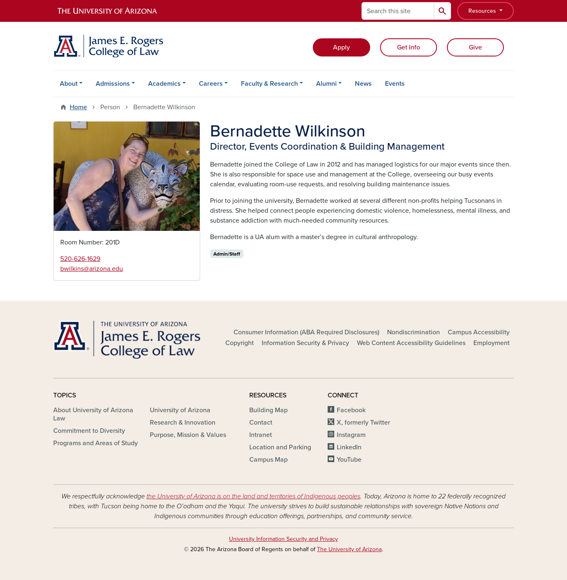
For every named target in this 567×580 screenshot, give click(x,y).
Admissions (113, 84)
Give (475, 47)
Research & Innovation (182, 422)
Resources (483, 10)
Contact (260, 422)
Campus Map (268, 460)
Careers (211, 84)
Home (78, 107)
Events (395, 84)
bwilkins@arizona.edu (91, 269)
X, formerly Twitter (363, 422)
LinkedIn (349, 447)
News (363, 84)
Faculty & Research (269, 84)
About (69, 84)
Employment (491, 343)
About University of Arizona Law (93, 414)
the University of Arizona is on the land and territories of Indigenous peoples (253, 496)
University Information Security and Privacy (283, 538)
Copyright (239, 343)
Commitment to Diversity (89, 431)
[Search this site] (397, 11)
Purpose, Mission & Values (188, 435)
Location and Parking (280, 447)
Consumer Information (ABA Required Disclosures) (306, 332)
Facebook (351, 410)
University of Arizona (180, 410)
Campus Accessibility (479, 332)
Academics (164, 84)
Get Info (408, 47)
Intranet (260, 435)
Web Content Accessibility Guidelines (411, 343)
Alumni (326, 84)
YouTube (349, 460)
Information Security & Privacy (305, 343)
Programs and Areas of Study (95, 443)
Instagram (351, 435)
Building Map (268, 410)
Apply (341, 47)
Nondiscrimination (413, 332)
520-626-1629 (80, 259)
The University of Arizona (349, 549)
